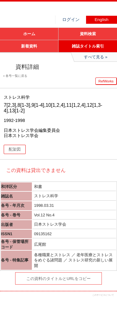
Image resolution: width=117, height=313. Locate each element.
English (102, 19)
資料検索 (88, 33)
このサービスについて (103, 295)
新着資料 (29, 46)
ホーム (29, 33)
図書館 (46, 10)
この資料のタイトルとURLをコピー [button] (58, 278)
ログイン (71, 19)
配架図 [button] (15, 149)
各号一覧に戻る (16, 75)
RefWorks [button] (106, 81)
